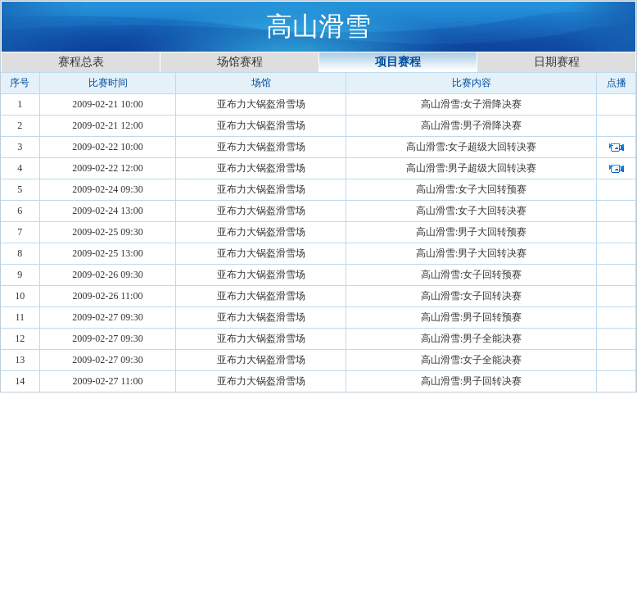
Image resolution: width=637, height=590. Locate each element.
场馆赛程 (240, 62)
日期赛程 (557, 62)
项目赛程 (398, 62)
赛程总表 (81, 62)
